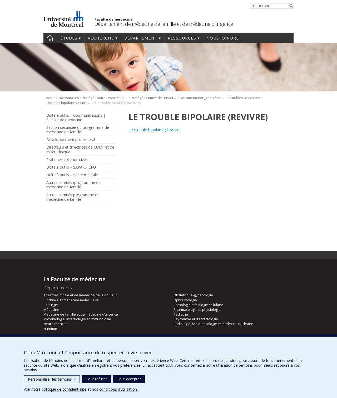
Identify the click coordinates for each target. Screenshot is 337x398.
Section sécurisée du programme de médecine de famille (77, 129)
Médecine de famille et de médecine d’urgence (80, 314)
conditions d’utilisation (118, 389)
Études (68, 38)
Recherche (101, 38)
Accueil (50, 38)
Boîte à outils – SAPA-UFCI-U (71, 167)
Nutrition (50, 328)
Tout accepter (129, 378)
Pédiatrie (181, 314)
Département (140, 38)
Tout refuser (96, 378)
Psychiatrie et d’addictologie (196, 319)
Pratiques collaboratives (67, 159)
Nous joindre (222, 38)
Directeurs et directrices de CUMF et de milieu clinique (80, 149)
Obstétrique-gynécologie (193, 295)
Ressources (182, 38)
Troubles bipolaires (244, 97)
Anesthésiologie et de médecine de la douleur (80, 295)
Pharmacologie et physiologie (197, 309)
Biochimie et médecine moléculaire (71, 300)
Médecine (51, 309)
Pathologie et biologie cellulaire (198, 304)
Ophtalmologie (185, 300)
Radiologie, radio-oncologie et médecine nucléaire (213, 323)
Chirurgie (50, 304)
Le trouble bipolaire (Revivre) (154, 129)
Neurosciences (55, 323)
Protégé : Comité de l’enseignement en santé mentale (154, 97)
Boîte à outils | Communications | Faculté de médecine (75, 117)
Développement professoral (70, 139)
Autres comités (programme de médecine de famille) (73, 184)
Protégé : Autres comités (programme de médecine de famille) (105, 97)
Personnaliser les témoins (52, 379)
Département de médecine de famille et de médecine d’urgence (163, 23)
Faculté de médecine (114, 19)
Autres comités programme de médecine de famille (73, 197)
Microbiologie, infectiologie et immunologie (77, 319)
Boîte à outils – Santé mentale (72, 174)
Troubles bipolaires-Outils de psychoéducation (69, 102)
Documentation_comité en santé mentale (203, 97)
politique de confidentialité (64, 389)
